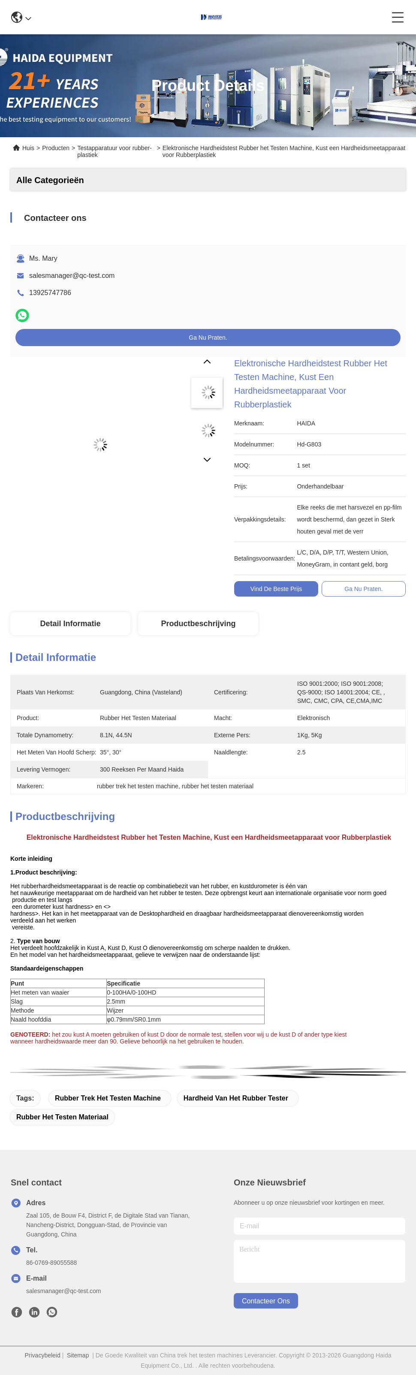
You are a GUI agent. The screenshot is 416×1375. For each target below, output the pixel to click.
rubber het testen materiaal (62, 1117)
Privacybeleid (42, 1355)
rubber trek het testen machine (108, 1098)
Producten (55, 148)
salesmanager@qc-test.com (72, 275)
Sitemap (78, 1355)
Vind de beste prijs (276, 589)
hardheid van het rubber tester (236, 1098)
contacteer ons (266, 1301)
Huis (28, 148)
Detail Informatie (70, 623)
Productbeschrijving (198, 623)
